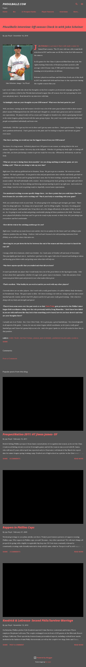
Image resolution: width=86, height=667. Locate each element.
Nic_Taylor (48, 662)
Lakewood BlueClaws (61, 338)
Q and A (75, 338)
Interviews (64, 12)
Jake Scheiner (43, 46)
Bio (14, 12)
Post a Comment (10, 358)
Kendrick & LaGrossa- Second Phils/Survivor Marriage (38, 620)
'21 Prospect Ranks (28, 12)
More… (76, 12)
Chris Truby (50, 306)
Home (5, 12)
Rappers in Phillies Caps (18, 527)
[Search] (76, 4)
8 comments (15, 459)
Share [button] (5, 342)
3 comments (15, 552)
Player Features (48, 12)
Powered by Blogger (43, 658)
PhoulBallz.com (14, 4)
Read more (78, 459)
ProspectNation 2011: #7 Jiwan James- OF (30, 434)
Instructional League (29, 338)
